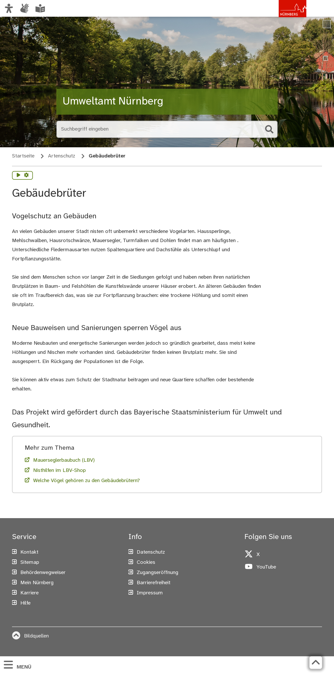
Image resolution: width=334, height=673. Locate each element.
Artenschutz (61, 156)
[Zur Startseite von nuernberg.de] (284, 14)
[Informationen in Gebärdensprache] (24, 8)
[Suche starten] (269, 129)
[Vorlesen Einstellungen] (26, 175)
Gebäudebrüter (107, 156)
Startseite (23, 156)
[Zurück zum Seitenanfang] (315, 662)
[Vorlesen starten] (18, 175)
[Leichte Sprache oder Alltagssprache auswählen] (40, 8)
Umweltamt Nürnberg (113, 101)
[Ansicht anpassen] (9, 8)
